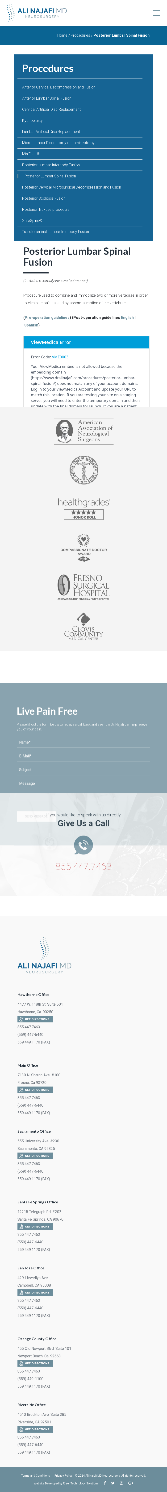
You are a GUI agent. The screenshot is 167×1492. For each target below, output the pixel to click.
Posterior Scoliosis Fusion (43, 198)
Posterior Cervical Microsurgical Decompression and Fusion (71, 187)
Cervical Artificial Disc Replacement (51, 109)
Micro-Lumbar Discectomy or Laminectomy (58, 143)
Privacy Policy (63, 1475)
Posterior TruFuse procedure (46, 209)
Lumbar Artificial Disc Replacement (51, 131)
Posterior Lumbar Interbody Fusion (51, 165)
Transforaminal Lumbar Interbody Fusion (55, 231)
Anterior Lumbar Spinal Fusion (46, 98)
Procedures (80, 35)
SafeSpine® (32, 220)
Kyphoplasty (32, 120)
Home (62, 35)
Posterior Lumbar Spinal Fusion (50, 176)
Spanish (31, 325)
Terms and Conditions (35, 1475)
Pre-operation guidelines (47, 317)
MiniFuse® (31, 154)
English (127, 317)
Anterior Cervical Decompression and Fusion (59, 87)
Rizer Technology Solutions (81, 1483)
